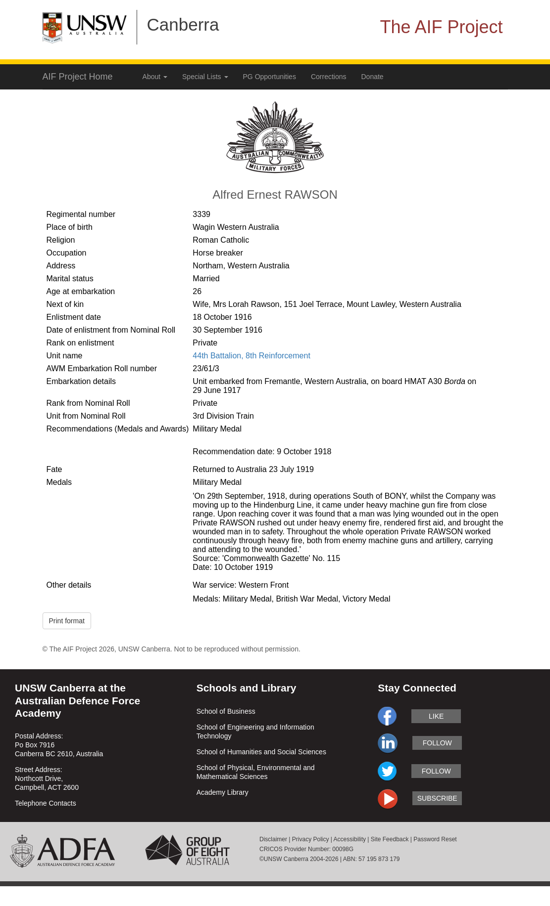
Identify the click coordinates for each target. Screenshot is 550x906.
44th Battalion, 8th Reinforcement (251, 355)
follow (437, 743)
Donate (372, 77)
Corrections (329, 77)
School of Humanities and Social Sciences (261, 752)
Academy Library (223, 792)
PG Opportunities (269, 77)
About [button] (155, 77)
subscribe (437, 798)
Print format (67, 621)
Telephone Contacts (45, 803)
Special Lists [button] (205, 77)
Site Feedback (390, 839)
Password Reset (434, 839)
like (436, 716)
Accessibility (350, 839)
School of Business (226, 711)
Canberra (183, 24)
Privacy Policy (310, 839)
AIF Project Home (78, 77)
